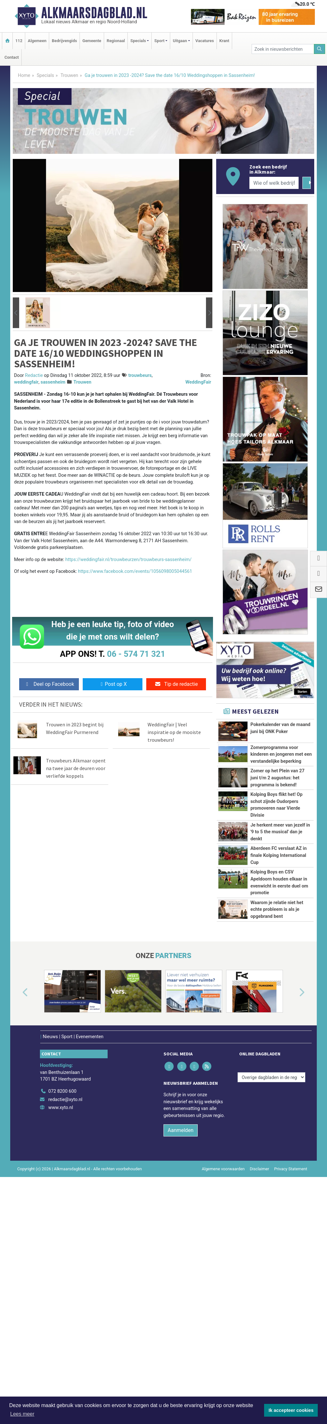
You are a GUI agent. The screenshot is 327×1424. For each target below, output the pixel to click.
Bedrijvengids (64, 40)
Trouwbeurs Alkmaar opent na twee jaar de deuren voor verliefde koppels (76, 768)
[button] (16, 312)
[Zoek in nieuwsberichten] (283, 49)
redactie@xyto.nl (65, 1310)
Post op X (112, 684)
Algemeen (37, 40)
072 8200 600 (62, 1302)
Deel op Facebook (49, 684)
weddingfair (26, 382)
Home (24, 75)
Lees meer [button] (22, 1414)
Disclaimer (259, 1379)
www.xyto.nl (60, 1318)
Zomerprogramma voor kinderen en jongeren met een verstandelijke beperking (281, 754)
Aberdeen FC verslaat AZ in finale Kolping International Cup (278, 967)
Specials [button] (138, 40)
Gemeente (91, 40)
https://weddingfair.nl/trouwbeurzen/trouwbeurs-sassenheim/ (128, 559)
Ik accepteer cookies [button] (291, 1410)
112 (18, 40)
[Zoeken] (319, 49)
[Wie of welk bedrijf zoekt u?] (274, 183)
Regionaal (116, 40)
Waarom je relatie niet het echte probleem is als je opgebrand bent (276, 1085)
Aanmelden (181, 1341)
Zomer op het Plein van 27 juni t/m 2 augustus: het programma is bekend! (277, 777)
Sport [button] (159, 40)
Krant (224, 40)
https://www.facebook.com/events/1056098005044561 (135, 571)
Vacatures (204, 40)
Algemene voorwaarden (223, 1379)
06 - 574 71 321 (136, 654)
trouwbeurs (140, 375)
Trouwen (69, 75)
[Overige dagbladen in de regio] (271, 1288)
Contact (11, 57)
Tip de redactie (176, 684)
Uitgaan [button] (180, 40)
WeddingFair (198, 382)
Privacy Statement (291, 1379)
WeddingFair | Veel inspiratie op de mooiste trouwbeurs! (174, 732)
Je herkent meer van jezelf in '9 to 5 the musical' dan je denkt (280, 908)
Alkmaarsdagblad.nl (94, 13)
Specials (45, 75)
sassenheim (53, 382)
